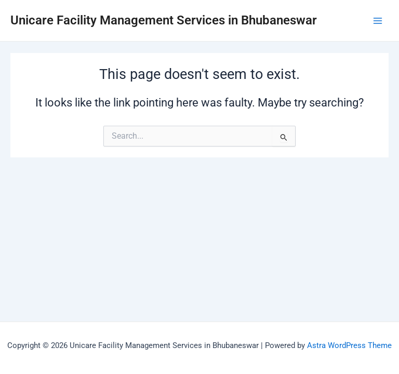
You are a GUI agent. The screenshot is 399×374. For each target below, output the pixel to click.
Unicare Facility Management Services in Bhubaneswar (163, 20)
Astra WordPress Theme (349, 345)
